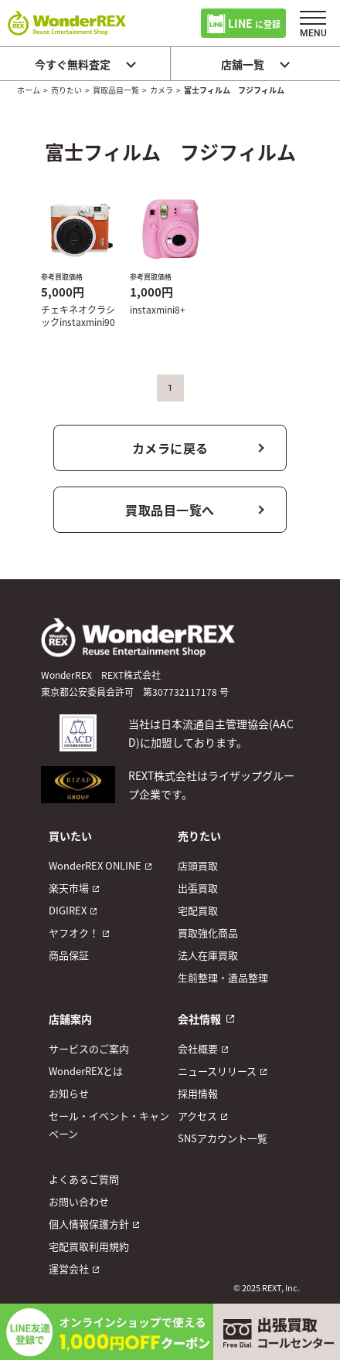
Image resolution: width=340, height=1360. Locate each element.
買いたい (70, 835)
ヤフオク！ (74, 932)
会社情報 (199, 1018)
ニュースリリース (217, 1070)
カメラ (161, 90)
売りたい (66, 90)
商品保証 (69, 955)
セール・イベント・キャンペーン (109, 1124)
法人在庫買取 (208, 955)
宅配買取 (198, 910)
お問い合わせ (79, 1201)
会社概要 (198, 1048)
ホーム (28, 90)
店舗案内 (70, 1018)
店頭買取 (198, 865)
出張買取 (198, 887)
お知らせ (69, 1093)
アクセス (197, 1115)
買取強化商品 (208, 932)
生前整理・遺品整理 (223, 977)
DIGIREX (68, 910)
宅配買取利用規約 (89, 1246)
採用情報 (198, 1093)
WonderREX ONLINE (95, 865)
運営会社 (69, 1268)
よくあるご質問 (84, 1179)
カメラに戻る (170, 448)
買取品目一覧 (116, 90)
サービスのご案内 (89, 1048)
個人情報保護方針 (89, 1223)
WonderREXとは (86, 1070)
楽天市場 (69, 887)
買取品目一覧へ (170, 509)
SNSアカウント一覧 (222, 1138)
